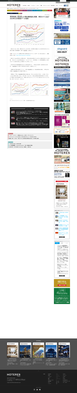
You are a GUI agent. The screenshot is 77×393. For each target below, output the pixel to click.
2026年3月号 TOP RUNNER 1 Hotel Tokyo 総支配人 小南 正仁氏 (63, 221)
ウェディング (19, 10)
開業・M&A (44, 10)
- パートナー (49, 383)
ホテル (57, 5)
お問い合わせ (64, 375)
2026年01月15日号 (38, 358)
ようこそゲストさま (63, 0)
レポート (37, 5)
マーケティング (30, 10)
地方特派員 (53, 5)
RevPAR (25, 50)
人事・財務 (39, 10)
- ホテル (49, 382)
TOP (8, 8)
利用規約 (64, 378)
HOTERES (24, 5)
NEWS (29, 5)
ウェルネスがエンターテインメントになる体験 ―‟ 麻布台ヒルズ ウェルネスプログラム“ (62, 272)
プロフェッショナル (46, 5)
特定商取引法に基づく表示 (66, 381)
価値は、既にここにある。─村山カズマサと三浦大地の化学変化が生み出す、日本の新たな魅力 (32, 124)
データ (25, 10)
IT (34, 10)
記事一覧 (11, 8)
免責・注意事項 (65, 382)
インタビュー (33, 5)
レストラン (14, 10)
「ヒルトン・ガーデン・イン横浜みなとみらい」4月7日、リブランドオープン (27, 117)
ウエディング (58, 376)
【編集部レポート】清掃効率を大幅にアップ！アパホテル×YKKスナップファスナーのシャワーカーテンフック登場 (62, 250)
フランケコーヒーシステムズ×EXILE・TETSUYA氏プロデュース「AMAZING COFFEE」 (29, 111)
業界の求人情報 (10, 0)
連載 (41, 5)
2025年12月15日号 (51, 358)
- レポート (49, 377)
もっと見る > (62, 275)
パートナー (61, 5)
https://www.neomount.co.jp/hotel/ (23, 55)
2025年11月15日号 (64, 358)
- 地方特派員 (49, 381)
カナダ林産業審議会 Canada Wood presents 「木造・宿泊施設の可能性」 (21, 145)
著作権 (64, 377)
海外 (49, 10)
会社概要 (64, 376)
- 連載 (48, 378)
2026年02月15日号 (25, 358)
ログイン (68, 0)
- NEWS (49, 375)
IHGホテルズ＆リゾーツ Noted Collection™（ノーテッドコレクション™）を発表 (63, 233)
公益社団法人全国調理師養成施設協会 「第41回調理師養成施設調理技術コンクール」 (63, 229)
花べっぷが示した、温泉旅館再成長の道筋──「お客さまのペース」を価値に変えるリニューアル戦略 (62, 258)
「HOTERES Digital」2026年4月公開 (15, 143)
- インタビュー (50, 376)
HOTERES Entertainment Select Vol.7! (62, 273)
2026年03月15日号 (12, 358)
